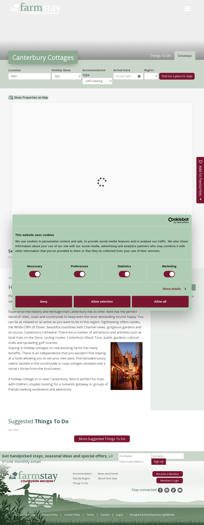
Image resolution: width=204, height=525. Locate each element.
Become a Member (167, 474)
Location (14, 70)
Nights (149, 70)
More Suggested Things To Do (102, 439)
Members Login (169, 480)
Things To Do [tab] (160, 55)
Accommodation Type (94, 72)
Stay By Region (81, 478)
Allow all (160, 301)
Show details (172, 288)
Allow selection (102, 301)
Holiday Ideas (61, 70)
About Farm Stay (107, 478)
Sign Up (159, 461)
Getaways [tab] (185, 55)
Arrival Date (121, 70)
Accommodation (82, 473)
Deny (43, 301)
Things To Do (80, 483)
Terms (90, 514)
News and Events (108, 473)
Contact (105, 514)
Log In (119, 514)
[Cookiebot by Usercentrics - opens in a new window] (171, 220)
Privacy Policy (50, 514)
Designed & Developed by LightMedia (152, 514)
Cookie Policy (72, 514)
